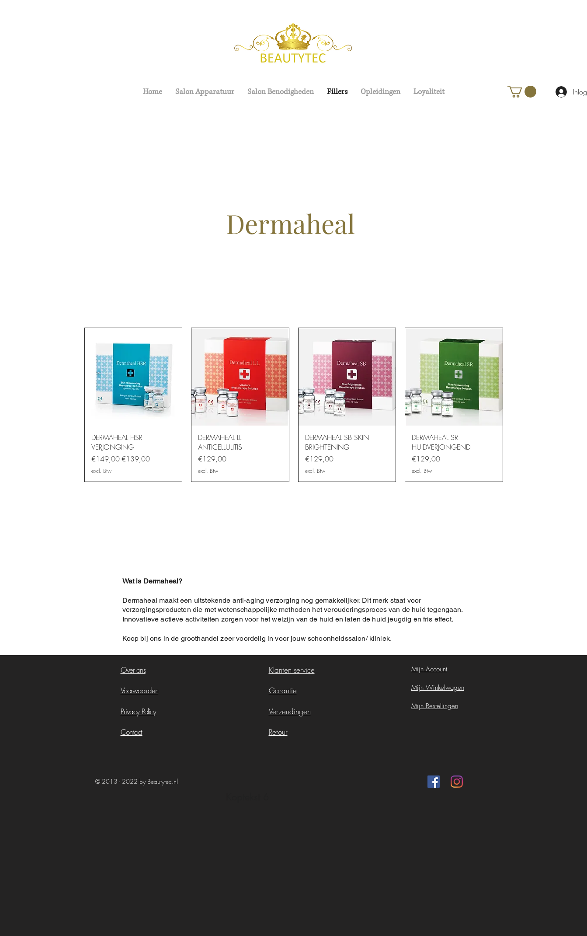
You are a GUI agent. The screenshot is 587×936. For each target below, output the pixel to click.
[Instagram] (457, 781)
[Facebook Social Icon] (433, 781)
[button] (521, 92)
